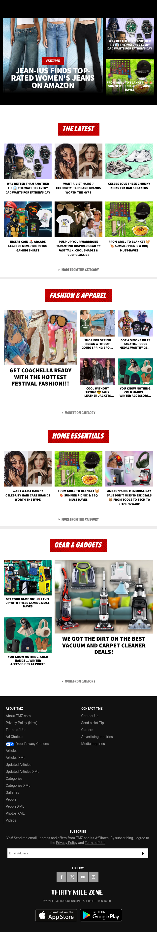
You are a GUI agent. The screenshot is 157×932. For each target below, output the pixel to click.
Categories (14, 779)
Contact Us (89, 716)
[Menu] (7, 7)
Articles (12, 751)
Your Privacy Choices (27, 744)
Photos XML (15, 813)
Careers (87, 730)
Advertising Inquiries (97, 737)
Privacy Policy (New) (21, 723)
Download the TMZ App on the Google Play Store (101, 915)
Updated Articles (18, 765)
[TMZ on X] (72, 877)
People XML (15, 806)
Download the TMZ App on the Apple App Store (56, 915)
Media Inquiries (93, 744)
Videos (11, 820)
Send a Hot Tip (92, 723)
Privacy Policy (66, 843)
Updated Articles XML (22, 772)
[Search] (150, 7)
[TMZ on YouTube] (83, 877)
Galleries (12, 792)
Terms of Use (16, 730)
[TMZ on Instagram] (93, 877)
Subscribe (143, 853)
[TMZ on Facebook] (61, 877)
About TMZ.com (18, 716)
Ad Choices (14, 737)
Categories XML (18, 785)
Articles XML (16, 758)
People (11, 799)
